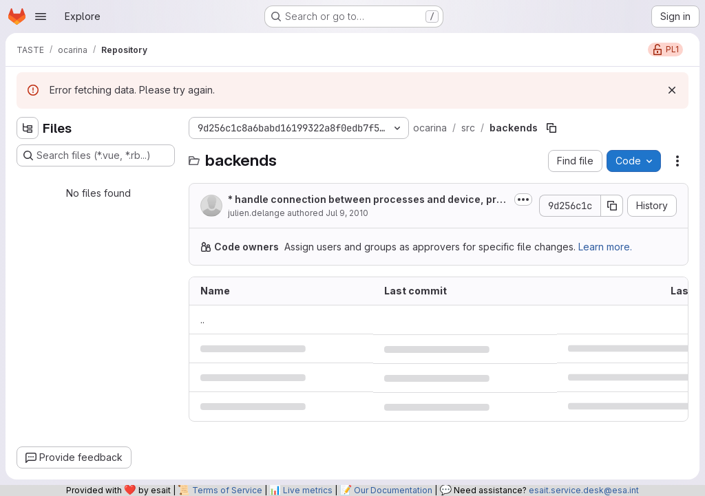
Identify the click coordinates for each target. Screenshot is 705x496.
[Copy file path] (551, 128)
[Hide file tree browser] (28, 128)
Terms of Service (227, 490)
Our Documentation (393, 490)
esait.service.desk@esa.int (584, 490)
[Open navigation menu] (41, 17)
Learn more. (605, 246)
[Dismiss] (672, 90)
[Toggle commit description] (523, 199)
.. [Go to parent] (202, 319)
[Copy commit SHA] (612, 206)
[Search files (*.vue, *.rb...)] (96, 155)
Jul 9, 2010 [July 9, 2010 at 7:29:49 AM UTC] (347, 213)
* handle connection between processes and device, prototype (367, 199)
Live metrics (308, 490)
